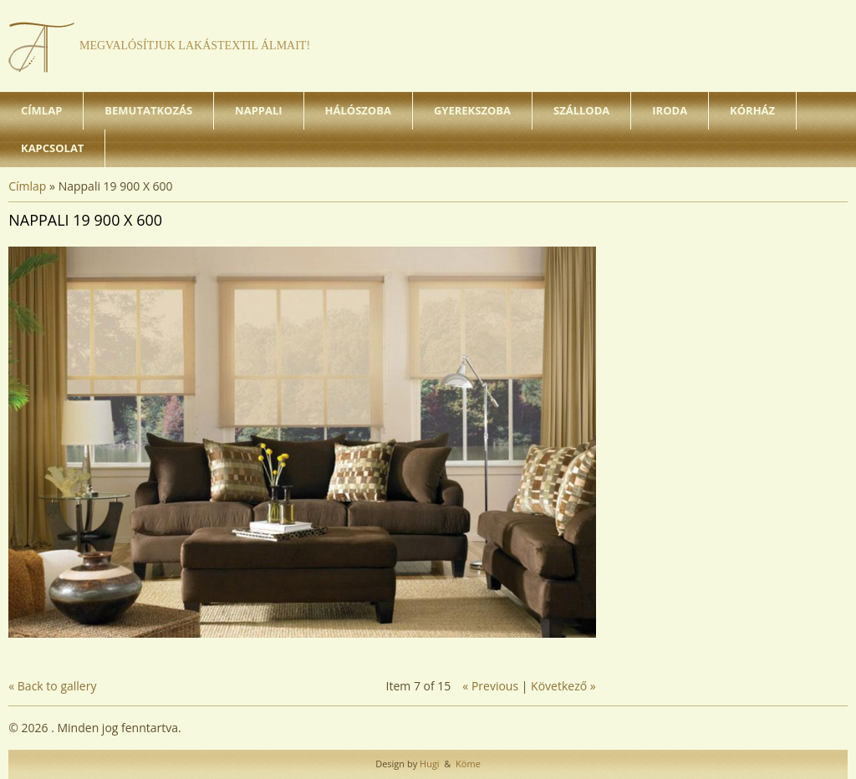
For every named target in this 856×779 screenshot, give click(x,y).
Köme (467, 763)
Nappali (258, 110)
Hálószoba (358, 110)
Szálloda (581, 110)
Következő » (563, 686)
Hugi (428, 763)
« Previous (490, 686)
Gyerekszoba (472, 110)
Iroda (669, 110)
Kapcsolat (52, 147)
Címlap (41, 110)
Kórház (752, 110)
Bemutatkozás (148, 110)
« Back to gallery (52, 686)
